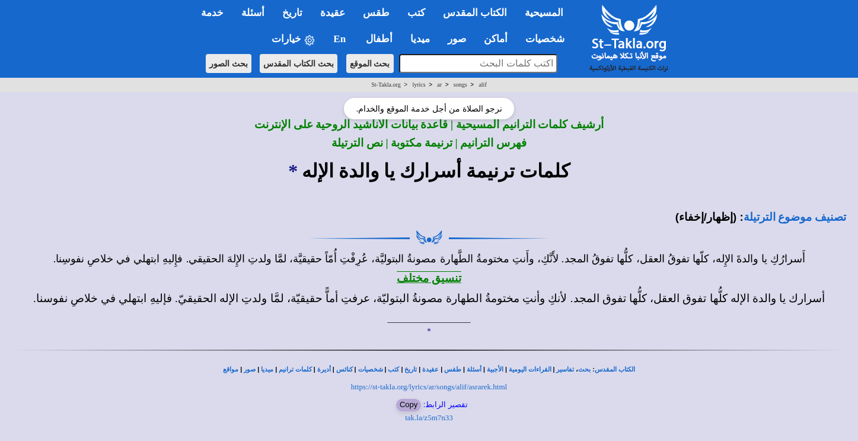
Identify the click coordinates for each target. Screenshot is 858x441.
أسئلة (474, 369)
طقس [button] (376, 12)
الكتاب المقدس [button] (475, 12)
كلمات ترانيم (295, 369)
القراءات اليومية (530, 369)
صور (250, 369)
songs (460, 84)
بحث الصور (228, 63)
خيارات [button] (293, 39)
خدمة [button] (212, 12)
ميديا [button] (420, 39)
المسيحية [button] (544, 12)
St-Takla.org (385, 84)
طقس (452, 369)
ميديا (267, 369)
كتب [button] (416, 12)
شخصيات (370, 369)
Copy (408, 404)
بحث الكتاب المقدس (298, 63)
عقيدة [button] (332, 12)
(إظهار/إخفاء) (706, 217)
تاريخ (410, 369)
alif (482, 84)
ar (439, 84)
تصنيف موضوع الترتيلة (795, 217)
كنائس (344, 369)
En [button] (340, 39)
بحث (584, 369)
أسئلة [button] (252, 12)
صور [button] (457, 39)
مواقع (230, 369)
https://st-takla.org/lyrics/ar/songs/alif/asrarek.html (429, 386)
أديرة (324, 369)
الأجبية (495, 369)
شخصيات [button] (548, 39)
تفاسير (565, 369)
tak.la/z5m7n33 (429, 417)
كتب (393, 369)
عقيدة (430, 369)
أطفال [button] (379, 39)
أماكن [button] (496, 39)
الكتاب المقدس (615, 369)
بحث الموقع (370, 63)
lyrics (418, 84)
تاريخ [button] (292, 12)
